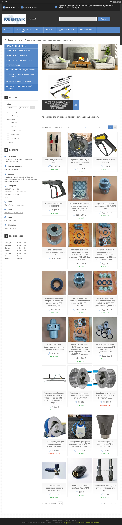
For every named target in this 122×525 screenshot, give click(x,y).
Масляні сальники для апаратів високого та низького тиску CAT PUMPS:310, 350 (54, 302)
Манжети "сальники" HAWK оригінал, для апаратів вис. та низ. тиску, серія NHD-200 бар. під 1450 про (79, 254)
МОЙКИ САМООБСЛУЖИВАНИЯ (18, 51)
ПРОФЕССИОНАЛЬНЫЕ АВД (16, 55)
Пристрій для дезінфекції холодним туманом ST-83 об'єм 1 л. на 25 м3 (79, 444)
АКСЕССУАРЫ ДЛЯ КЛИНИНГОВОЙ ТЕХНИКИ (19, 87)
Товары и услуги (23, 30)
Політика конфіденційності (90, 523)
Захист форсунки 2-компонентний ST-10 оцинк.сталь (105, 444)
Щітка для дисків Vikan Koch (54, 161)
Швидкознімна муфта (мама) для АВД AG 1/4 (80, 487)
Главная (7, 30)
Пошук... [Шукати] (104, 19)
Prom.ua (73, 520)
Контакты (50, 30)
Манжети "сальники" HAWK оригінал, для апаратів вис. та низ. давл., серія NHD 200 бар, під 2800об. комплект (105, 254)
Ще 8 (11, 142)
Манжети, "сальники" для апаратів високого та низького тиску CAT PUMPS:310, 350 (79, 207)
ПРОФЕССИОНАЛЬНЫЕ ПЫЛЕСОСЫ (19, 60)
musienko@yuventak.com (13, 213)
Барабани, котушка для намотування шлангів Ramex (79, 162)
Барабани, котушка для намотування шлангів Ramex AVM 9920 (79, 395)
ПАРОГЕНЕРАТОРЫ (13, 65)
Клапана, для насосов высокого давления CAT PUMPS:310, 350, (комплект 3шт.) (105, 348)
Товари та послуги (15, 40)
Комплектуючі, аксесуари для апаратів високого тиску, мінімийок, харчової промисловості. (57, 105)
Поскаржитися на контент (71, 523)
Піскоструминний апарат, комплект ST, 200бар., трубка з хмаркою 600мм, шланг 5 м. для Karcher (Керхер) (54, 398)
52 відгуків (117, 2)
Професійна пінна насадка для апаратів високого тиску (54, 488)
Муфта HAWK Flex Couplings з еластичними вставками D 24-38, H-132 (54, 347)
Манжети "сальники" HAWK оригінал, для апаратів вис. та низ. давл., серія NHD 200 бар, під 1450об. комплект (79, 349)
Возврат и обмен (87, 30)
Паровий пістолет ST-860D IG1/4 (54, 205)
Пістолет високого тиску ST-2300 (105, 161)
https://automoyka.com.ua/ (14, 205)
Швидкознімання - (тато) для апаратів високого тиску (105, 488)
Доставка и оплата (67, 30)
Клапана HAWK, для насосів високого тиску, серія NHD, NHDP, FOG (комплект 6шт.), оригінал (105, 302)
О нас (38, 30)
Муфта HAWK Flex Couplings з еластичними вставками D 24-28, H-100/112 (80, 302)
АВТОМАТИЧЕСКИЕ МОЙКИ (16, 46)
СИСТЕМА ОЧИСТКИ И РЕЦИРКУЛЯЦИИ (20, 70)
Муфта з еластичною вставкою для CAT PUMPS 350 (105, 206)
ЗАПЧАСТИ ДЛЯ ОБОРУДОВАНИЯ (18, 81)
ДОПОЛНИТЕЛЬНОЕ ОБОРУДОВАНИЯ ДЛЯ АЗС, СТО (20, 76)
